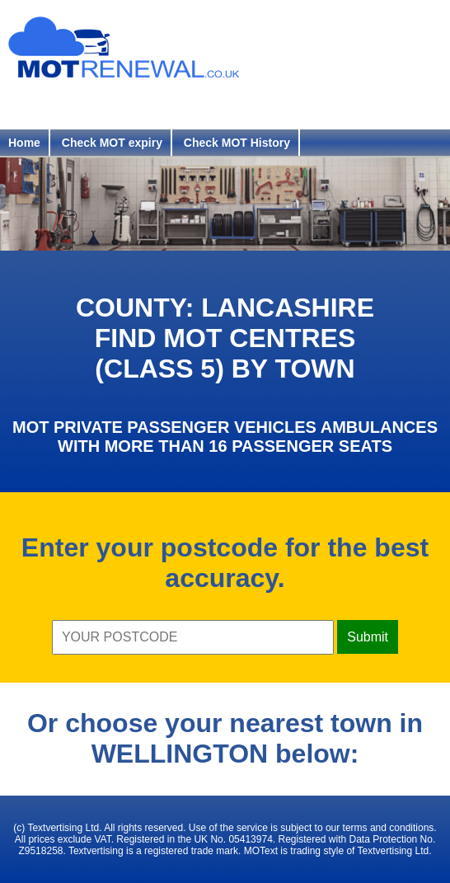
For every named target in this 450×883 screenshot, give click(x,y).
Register (44, 105)
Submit (367, 637)
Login (128, 105)
